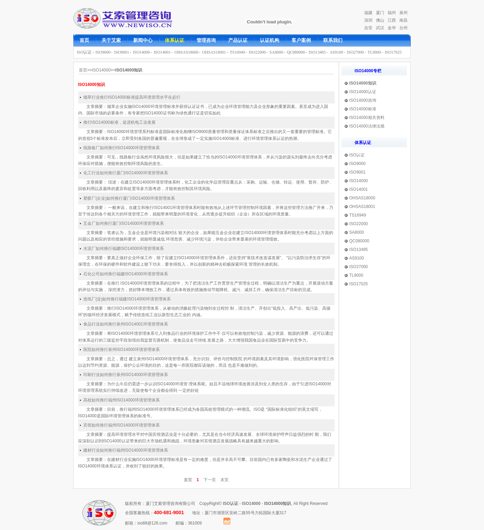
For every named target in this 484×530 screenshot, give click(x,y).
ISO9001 (121, 52)
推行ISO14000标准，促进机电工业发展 (119, 122)
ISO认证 (84, 52)
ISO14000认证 (362, 91)
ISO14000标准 (362, 109)
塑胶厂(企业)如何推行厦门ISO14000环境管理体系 (129, 198)
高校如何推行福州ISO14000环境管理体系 (121, 400)
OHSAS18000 (186, 52)
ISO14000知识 (362, 83)
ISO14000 (141, 52)
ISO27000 (355, 52)
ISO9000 (102, 52)
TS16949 (237, 52)
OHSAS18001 (214, 52)
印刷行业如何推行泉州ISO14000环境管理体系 (125, 374)
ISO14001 (162, 52)
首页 (83, 70)
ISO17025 (393, 52)
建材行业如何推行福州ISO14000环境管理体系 (125, 450)
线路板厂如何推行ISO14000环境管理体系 (121, 147)
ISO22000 (257, 52)
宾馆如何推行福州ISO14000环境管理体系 (121, 425)
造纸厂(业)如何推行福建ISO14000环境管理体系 (127, 299)
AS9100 (336, 52)
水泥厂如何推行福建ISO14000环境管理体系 (123, 248)
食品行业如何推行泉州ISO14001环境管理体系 (125, 324)
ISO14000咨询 (362, 100)
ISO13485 (317, 52)
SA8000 (276, 52)
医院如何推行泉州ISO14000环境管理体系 (121, 349)
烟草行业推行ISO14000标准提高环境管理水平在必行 (131, 97)
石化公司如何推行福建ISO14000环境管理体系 (125, 274)
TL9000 (374, 52)
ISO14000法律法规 (367, 126)
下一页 (209, 479)
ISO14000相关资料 (367, 117)
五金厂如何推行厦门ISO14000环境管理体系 (123, 223)
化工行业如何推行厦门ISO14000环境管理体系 (125, 172)
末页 (224, 479)
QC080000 (296, 52)
